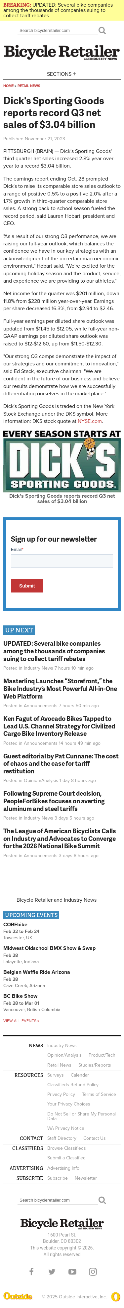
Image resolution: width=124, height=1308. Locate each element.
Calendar (80, 1075)
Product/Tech (102, 1055)
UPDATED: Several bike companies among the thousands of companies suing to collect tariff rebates (58, 10)
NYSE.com (90, 421)
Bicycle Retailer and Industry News (57, 900)
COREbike (15, 924)
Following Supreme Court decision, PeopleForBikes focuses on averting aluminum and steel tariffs (54, 801)
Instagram (93, 1272)
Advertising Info (63, 1168)
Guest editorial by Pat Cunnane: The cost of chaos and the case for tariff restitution (61, 763)
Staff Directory (61, 1138)
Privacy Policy (61, 1094)
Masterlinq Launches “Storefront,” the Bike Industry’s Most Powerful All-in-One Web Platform (60, 688)
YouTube (72, 1272)
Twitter (52, 1272)
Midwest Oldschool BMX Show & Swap (49, 948)
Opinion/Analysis (41, 780)
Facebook (31, 1272)
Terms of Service (99, 1094)
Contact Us (94, 1138)
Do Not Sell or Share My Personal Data (81, 1116)
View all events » (21, 1020)
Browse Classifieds (66, 1148)
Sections (62, 73)
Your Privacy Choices (68, 1104)
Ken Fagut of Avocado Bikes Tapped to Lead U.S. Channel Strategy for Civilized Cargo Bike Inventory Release (59, 726)
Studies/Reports (94, 1065)
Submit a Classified (66, 1158)
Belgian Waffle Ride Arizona (36, 972)
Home (8, 86)
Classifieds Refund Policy (73, 1085)
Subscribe (57, 1178)
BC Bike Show (20, 996)
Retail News (29, 86)
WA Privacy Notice (65, 1128)
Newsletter (86, 1178)
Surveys (55, 1075)
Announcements (41, 706)
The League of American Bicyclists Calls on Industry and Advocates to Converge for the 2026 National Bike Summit (59, 838)
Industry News (38, 668)
